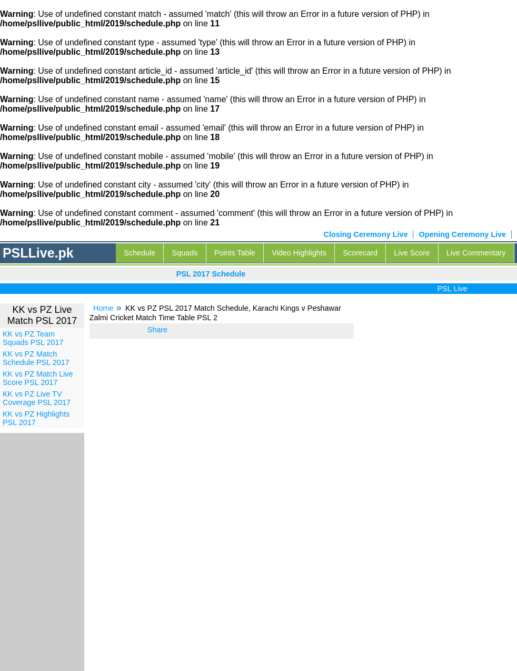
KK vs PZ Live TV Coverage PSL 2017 (37, 398)
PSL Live (455, 288)
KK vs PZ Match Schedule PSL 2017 (36, 358)
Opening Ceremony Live (462, 234)
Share (157, 329)
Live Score (412, 253)
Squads (185, 253)
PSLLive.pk (38, 252)
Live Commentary (476, 253)
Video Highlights (299, 253)
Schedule (139, 253)
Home (103, 308)
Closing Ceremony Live (366, 234)
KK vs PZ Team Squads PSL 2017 (33, 338)
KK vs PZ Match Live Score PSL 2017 (38, 378)
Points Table (234, 253)
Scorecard (360, 253)
